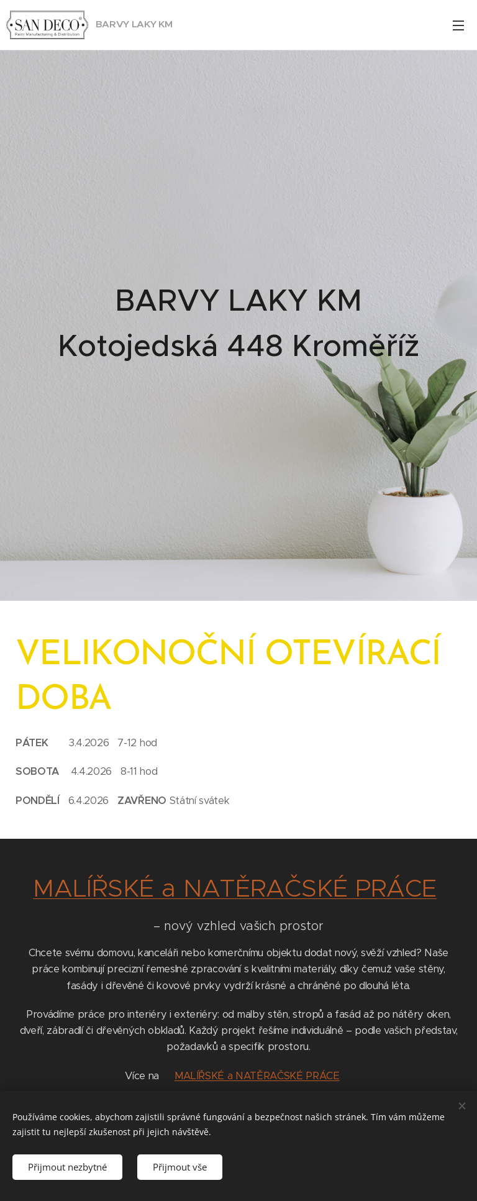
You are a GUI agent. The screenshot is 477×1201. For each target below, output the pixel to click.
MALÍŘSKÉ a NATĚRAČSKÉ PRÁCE (235, 887)
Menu (458, 25)
